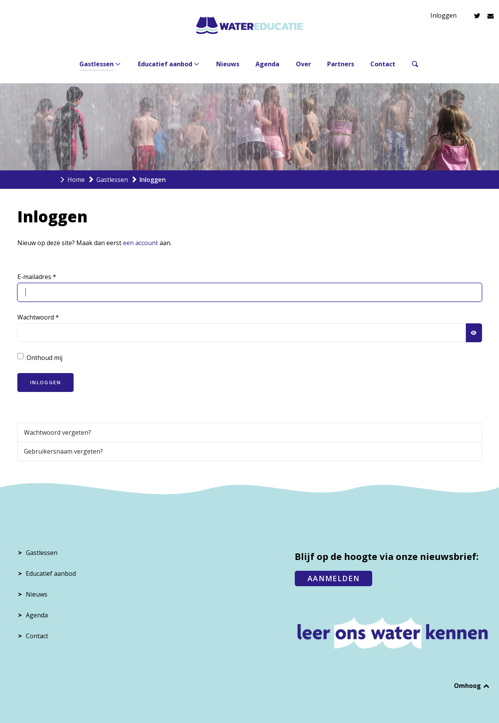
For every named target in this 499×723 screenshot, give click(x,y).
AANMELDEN (333, 578)
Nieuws (36, 594)
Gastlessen (41, 552)
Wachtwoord (38, 317)
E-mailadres (36, 276)
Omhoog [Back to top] (472, 685)
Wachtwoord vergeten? (57, 432)
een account (140, 243)
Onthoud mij (44, 357)
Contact (37, 636)
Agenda (37, 615)
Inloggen (443, 15)
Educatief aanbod (51, 573)
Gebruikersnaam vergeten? (63, 451)
